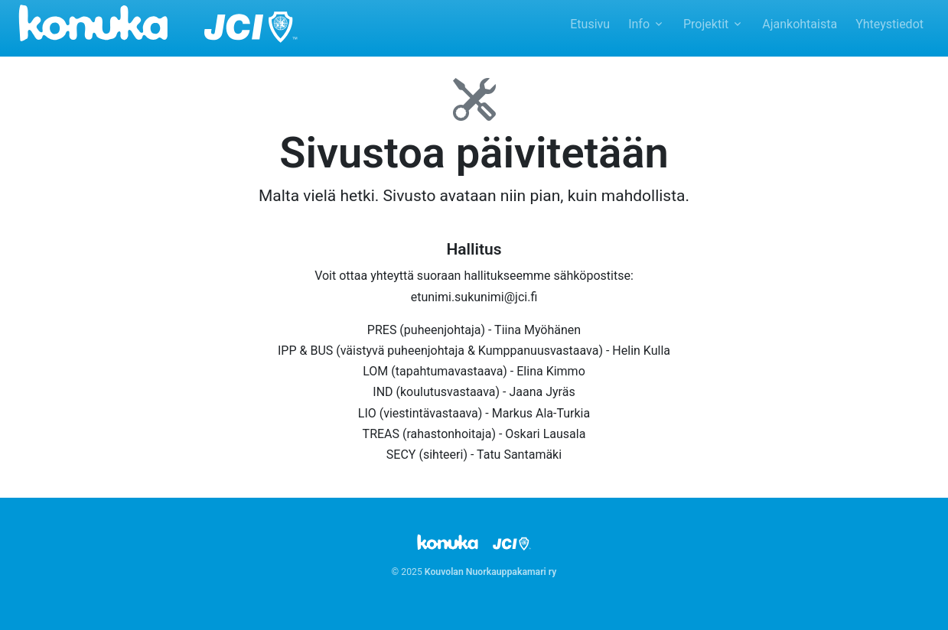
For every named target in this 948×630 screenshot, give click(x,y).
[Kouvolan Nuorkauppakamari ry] (158, 22)
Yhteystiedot (889, 24)
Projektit (705, 24)
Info (639, 24)
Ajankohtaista (799, 24)
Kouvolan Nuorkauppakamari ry (491, 572)
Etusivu (590, 24)
